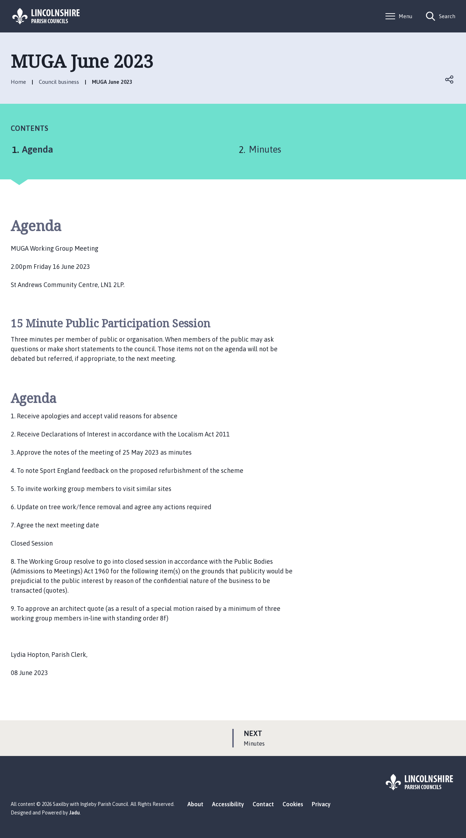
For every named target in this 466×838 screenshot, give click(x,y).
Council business (59, 82)
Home (18, 82)
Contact (263, 804)
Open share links (449, 79)
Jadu (74, 813)
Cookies (293, 804)
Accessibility (228, 804)
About (195, 804)
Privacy (321, 804)
